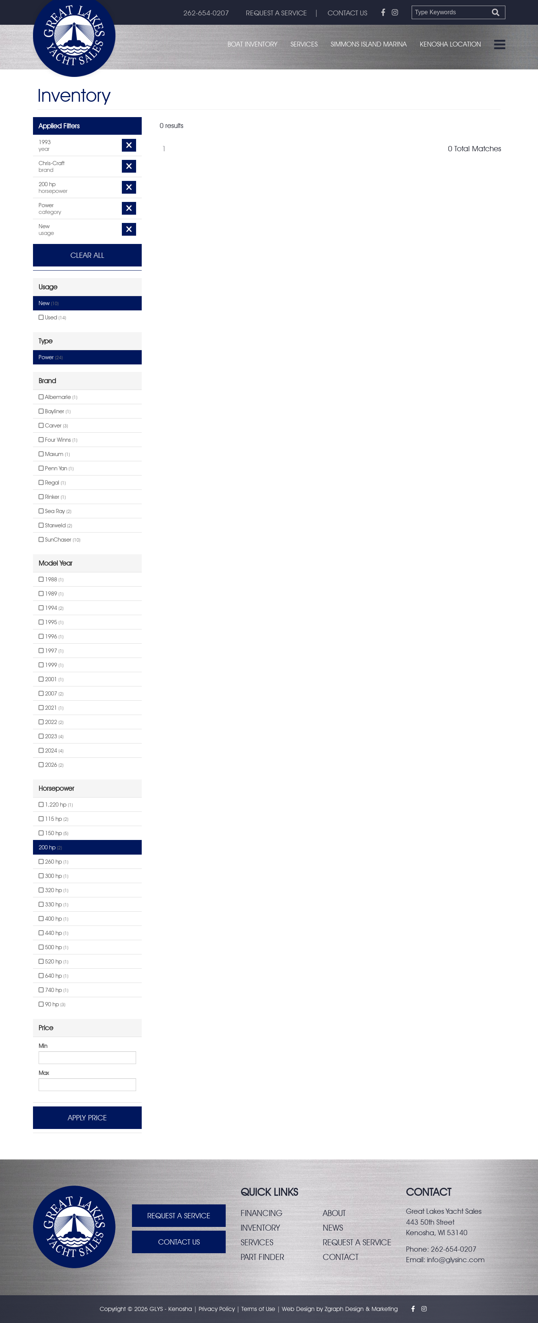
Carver (53, 425)
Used (52, 317)
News (333, 1228)
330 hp (53, 904)
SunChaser (59, 539)
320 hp (53, 890)
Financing (261, 1213)
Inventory (260, 1228)
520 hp (53, 961)
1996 (51, 636)
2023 (51, 736)
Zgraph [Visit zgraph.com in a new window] (334, 1308)
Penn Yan (56, 468)
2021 (51, 707)
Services (304, 44)
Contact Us (179, 1241)
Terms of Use (258, 1308)
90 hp (52, 1004)
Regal (52, 482)
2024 (51, 750)
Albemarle (58, 397)
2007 (51, 693)
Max (44, 1073)
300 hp (53, 876)
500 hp (53, 947)
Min (43, 1046)
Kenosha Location (450, 44)
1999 (51, 665)
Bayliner (54, 411)
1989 (51, 593)
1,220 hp (56, 804)
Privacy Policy (217, 1308)
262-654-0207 (206, 13)
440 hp (53, 933)
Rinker (52, 497)
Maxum (54, 454)
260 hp (53, 861)
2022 (51, 722)
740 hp (53, 990)
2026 (51, 765)
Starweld (55, 525)
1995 (51, 622)
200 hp (50, 847)
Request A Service (178, 1215)
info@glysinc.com (456, 1259)
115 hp (53, 819)
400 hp (53, 918)
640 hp (53, 975)
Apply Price (87, 1117)
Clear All (87, 255)
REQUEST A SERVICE (276, 13)
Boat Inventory (252, 44)
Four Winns (58, 439)
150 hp (53, 833)
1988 (51, 579)
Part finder (262, 1257)
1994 (51, 608)
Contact (340, 1257)
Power (51, 357)
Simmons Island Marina (369, 44)
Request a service (357, 1242)
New (48, 303)
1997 (51, 650)
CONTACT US (347, 13)
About (334, 1213)
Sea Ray (55, 511)
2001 (51, 679)
